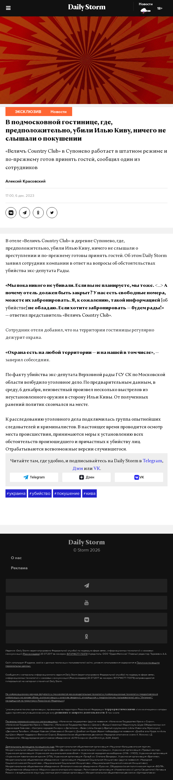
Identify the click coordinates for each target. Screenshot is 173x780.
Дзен (77, 469)
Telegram (152, 461)
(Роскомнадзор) (31, 653)
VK (96, 469)
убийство (40, 493)
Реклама (19, 567)
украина (16, 493)
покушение (67, 493)
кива (89, 493)
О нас (16, 557)
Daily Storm (86, 7)
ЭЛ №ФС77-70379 (77, 653)
